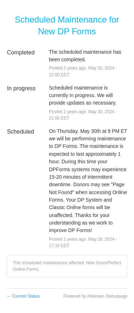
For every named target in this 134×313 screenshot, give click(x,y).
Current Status (23, 296)
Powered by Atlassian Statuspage (95, 296)
